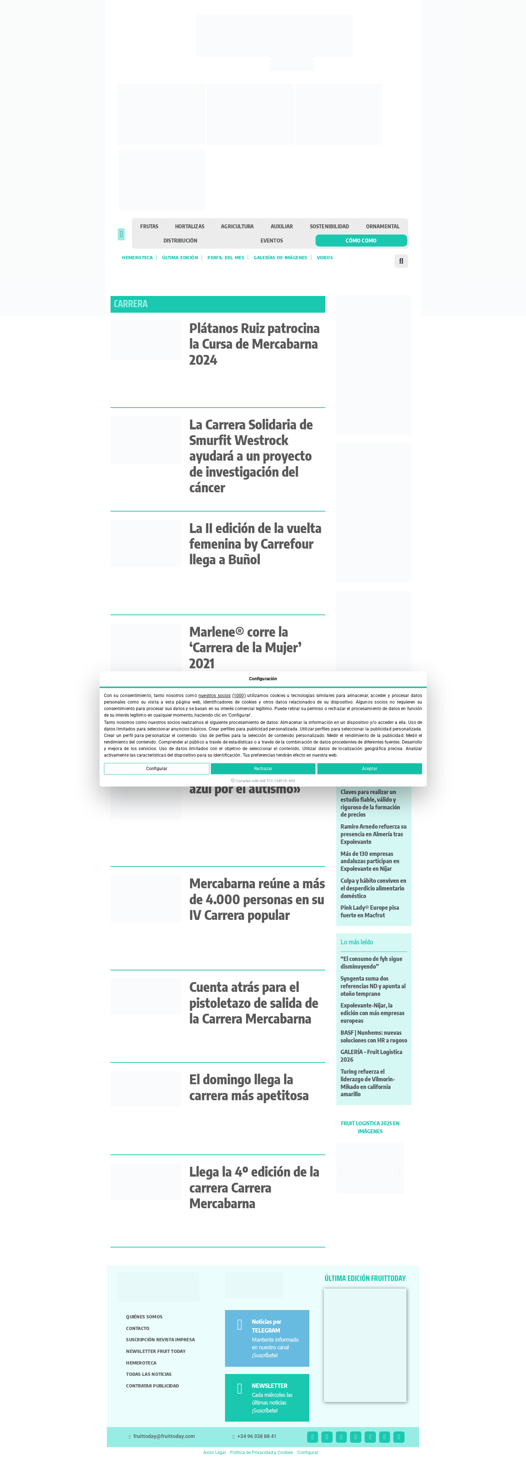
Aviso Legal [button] (214, 1452)
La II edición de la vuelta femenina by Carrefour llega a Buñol (255, 543)
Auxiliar (282, 226)
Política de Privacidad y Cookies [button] (261, 1452)
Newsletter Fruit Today (155, 1351)
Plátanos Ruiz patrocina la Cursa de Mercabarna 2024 (254, 343)
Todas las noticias (149, 1374)
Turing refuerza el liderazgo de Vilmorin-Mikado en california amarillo (368, 1083)
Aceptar (369, 769)
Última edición (180, 257)
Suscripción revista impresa (160, 1339)
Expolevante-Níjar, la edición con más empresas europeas (373, 1013)
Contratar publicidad (152, 1386)
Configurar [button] (307, 1452)
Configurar (156, 769)
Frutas (149, 226)
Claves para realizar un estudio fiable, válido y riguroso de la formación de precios (370, 803)
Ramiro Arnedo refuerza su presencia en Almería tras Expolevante (374, 834)
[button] (121, 234)
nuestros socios (214, 695)
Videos (325, 257)
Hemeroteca (137, 257)
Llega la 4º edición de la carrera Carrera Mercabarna (254, 1187)
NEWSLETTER (270, 1385)
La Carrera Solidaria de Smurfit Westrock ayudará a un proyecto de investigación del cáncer (251, 455)
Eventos (272, 240)
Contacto (137, 1328)
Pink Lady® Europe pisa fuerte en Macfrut (370, 911)
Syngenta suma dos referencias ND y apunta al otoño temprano (373, 986)
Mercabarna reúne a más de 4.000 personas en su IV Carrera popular (257, 898)
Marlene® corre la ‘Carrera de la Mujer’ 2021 (245, 647)
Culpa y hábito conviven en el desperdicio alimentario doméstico (373, 888)
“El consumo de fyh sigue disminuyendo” (371, 962)
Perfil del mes (226, 257)
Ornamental (383, 226)
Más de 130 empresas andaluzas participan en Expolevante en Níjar (370, 861)
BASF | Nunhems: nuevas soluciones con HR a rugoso (374, 1036)
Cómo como (361, 240)
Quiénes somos (144, 1316)
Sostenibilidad (329, 226)
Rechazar (263, 769)
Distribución (180, 240)
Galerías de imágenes (281, 257)
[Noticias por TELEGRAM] (239, 1324)
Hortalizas (189, 226)
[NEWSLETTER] (239, 1388)
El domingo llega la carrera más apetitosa (249, 1087)
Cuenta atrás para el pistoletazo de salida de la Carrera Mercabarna (253, 1002)
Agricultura (237, 226)
